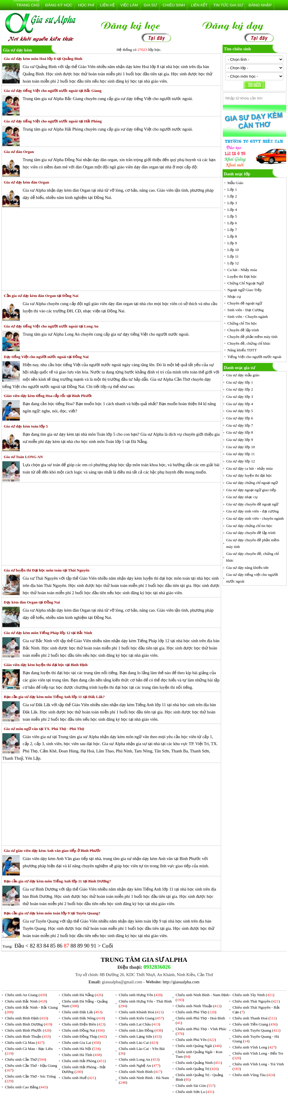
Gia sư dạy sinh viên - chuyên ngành (255, 518)
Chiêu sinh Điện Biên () (83, 1024)
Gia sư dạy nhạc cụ (241, 497)
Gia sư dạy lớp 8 (239, 432)
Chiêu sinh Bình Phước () (28, 1030)
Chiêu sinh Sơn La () (195, 1091)
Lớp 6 (232, 223)
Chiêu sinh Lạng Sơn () (140, 1036)
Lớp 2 (232, 196)
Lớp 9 (232, 243)
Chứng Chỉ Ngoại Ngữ (245, 283)
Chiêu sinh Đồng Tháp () (84, 1036)
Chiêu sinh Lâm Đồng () (141, 1030)
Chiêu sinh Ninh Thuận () (199, 1006)
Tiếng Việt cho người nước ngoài (254, 357)
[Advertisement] (111, 249)
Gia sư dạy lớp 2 (239, 389)
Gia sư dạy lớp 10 (240, 447)
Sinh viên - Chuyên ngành (247, 316)
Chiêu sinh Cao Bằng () (26, 1087)
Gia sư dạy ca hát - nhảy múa (249, 468)
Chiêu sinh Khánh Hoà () (141, 1012)
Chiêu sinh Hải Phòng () (84, 1061)
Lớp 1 (232, 189)
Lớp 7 (232, 229)
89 (80, 946)
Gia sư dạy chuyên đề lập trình (250, 532)
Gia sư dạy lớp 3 (239, 396)
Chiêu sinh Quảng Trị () (197, 1069)
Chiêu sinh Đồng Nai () (83, 1030)
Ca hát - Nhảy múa (242, 270)
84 (46, 946)
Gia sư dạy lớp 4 (239, 404)
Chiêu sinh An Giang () (26, 995)
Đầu (20, 946)
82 (33, 946)
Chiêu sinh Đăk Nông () (83, 1018)
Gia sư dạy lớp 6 (239, 418)
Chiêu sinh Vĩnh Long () (254, 1047)
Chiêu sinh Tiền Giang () (255, 1024)
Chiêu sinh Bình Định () (26, 1018)
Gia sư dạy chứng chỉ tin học (249, 526)
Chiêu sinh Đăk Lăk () (82, 1012)
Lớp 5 (232, 216)
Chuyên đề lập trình (243, 330)
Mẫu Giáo (235, 183)
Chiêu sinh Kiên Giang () (141, 1018)
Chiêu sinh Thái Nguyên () (256, 1001)
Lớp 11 (233, 256)
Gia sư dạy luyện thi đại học (249, 475)
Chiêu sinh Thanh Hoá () (254, 1018)
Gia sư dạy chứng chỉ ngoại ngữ (252, 482)
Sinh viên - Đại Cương (245, 310)
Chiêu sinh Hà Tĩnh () (82, 1055)
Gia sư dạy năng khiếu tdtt (247, 567)
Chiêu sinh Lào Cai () (138, 1042)
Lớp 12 (233, 263)
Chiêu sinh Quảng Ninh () (199, 1062)
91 (94, 946)
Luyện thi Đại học (242, 276)
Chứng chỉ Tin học (242, 323)
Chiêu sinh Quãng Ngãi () (199, 1046)
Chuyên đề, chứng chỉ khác (249, 343)
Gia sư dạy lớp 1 (239, 382)
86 (60, 946)
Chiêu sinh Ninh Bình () (140, 1071)
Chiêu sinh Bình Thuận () (28, 1036)
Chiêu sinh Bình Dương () (28, 1024)
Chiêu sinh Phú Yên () (196, 1039)
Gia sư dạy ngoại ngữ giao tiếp (251, 490)
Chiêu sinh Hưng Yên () (140, 995)
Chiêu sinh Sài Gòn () (195, 1085)
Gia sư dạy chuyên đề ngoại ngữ (252, 504)
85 (53, 946)
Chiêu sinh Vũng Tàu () (253, 1075)
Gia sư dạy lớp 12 (240, 461)
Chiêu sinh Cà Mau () (25, 1042)
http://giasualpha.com (181, 982)
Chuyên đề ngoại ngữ (244, 303)
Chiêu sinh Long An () (139, 1059)
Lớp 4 (232, 209)
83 (40, 946)
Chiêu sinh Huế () (79, 1078)
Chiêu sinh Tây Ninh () (253, 995)
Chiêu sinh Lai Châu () (139, 1024)
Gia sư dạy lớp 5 (239, 411)
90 (87, 946)
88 (73, 946)
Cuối (107, 946)
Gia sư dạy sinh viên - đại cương (252, 511)
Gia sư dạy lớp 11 (240, 454)
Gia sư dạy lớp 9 (239, 439)
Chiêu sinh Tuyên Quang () (256, 1030)
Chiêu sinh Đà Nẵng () (82, 995)
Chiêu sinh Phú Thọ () (196, 1012)
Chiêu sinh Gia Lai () (81, 1042)
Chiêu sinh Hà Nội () (81, 1048)
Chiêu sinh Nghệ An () (139, 1065)
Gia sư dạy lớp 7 (239, 425)
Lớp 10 (233, 250)
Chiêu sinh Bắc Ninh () (26, 1001)
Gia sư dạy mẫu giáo (242, 375)
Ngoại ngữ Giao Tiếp (244, 290)
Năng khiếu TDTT (242, 350)
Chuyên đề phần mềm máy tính (252, 336)
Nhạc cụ (234, 296)
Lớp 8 (232, 236)
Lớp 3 (232, 203)
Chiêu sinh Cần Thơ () (25, 1059)
